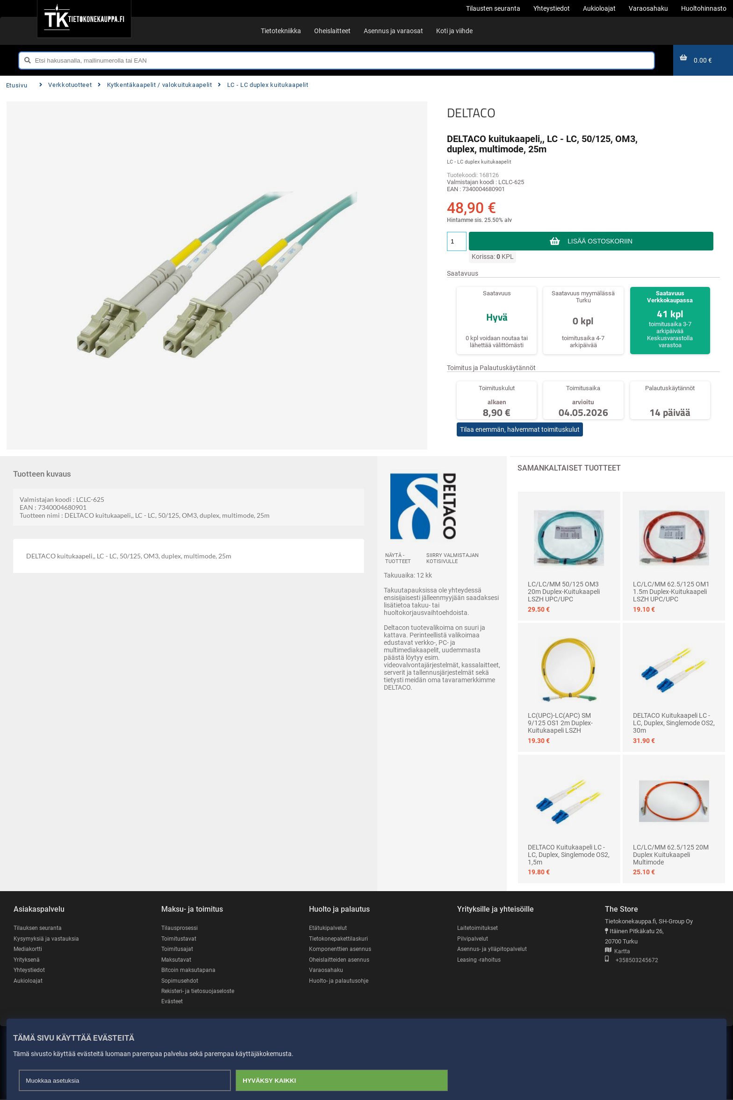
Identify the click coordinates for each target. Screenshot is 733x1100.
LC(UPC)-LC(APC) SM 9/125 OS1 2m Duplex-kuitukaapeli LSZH (560, 723)
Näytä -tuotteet (398, 558)
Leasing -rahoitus (480, 960)
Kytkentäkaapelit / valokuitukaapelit (155, 84)
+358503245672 (631, 960)
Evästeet (172, 1002)
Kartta (617, 951)
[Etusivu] (84, 18)
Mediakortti (28, 949)
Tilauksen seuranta (39, 928)
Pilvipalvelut (473, 938)
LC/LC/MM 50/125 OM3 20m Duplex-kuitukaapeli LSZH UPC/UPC (564, 591)
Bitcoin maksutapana (189, 970)
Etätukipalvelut (328, 928)
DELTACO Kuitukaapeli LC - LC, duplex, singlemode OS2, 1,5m (569, 854)
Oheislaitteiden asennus (341, 960)
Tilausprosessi (181, 928)
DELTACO (471, 112)
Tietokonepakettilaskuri (340, 938)
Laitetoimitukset (478, 928)
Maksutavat (177, 960)
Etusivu (16, 85)
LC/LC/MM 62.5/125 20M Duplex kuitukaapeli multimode (671, 854)
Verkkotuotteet (65, 84)
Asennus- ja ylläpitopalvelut (493, 949)
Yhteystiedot (30, 970)
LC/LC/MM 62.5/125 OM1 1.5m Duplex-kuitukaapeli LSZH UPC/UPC (671, 591)
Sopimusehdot (180, 981)
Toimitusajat (177, 949)
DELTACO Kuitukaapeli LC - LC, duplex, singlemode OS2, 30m (674, 723)
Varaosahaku (326, 970)
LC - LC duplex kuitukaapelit (263, 84)
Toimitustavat (179, 938)
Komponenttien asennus (341, 949)
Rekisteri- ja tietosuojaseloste (200, 991)
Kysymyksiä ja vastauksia (48, 938)
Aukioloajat (28, 981)
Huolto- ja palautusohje (339, 981)
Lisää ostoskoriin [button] (600, 241)
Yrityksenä (28, 960)
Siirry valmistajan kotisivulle (452, 558)
